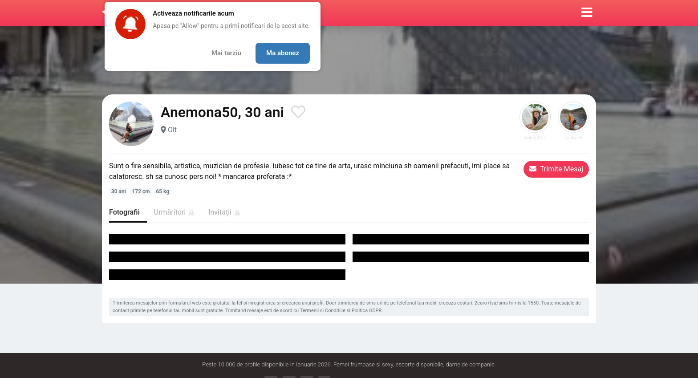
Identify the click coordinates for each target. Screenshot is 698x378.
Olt (172, 130)
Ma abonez (282, 53)
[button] (587, 13)
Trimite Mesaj (556, 169)
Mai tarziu (226, 53)
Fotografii (124, 212)
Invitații (224, 212)
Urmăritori (174, 212)
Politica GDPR (367, 310)
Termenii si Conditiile (322, 310)
